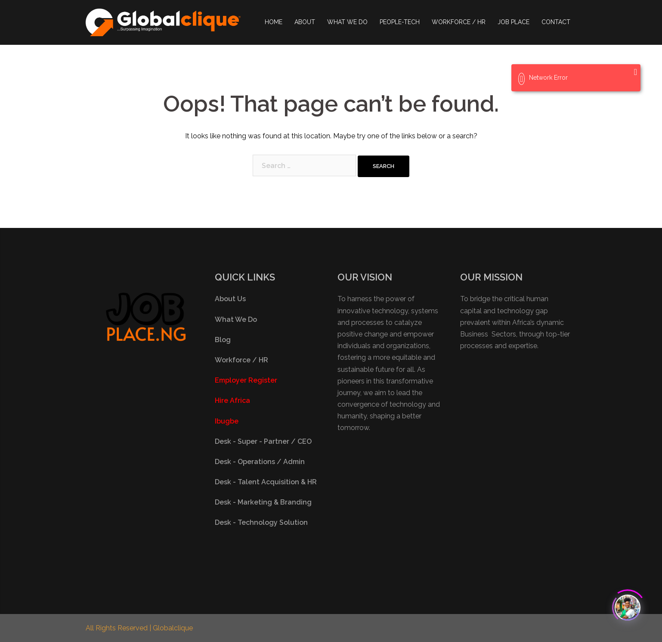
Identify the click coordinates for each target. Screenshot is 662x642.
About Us (230, 299)
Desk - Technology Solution (261, 522)
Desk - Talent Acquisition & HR (266, 482)
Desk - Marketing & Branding (263, 502)
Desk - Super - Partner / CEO (263, 441)
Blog (223, 340)
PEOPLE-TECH (400, 22)
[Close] (635, 72)
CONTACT (555, 22)
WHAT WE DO (347, 22)
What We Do (236, 319)
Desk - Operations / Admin (260, 462)
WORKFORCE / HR (459, 22)
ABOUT (304, 22)
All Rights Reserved (117, 628)
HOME (273, 22)
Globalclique (173, 628)
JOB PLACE (513, 22)
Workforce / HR (241, 360)
